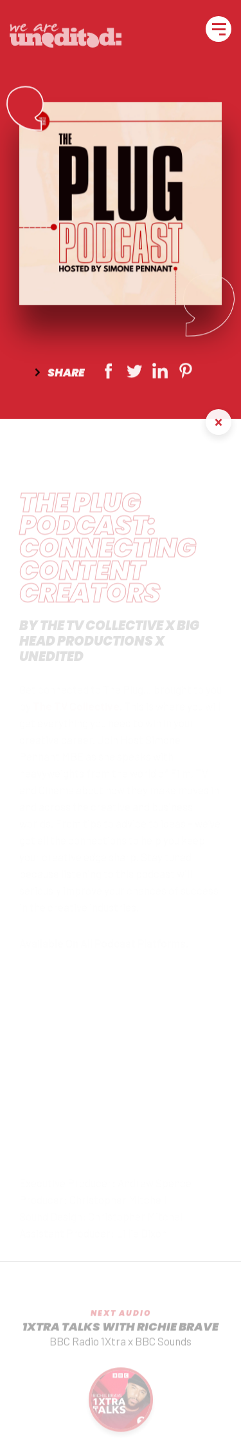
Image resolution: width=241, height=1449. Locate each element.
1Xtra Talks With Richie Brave (120, 1333)
